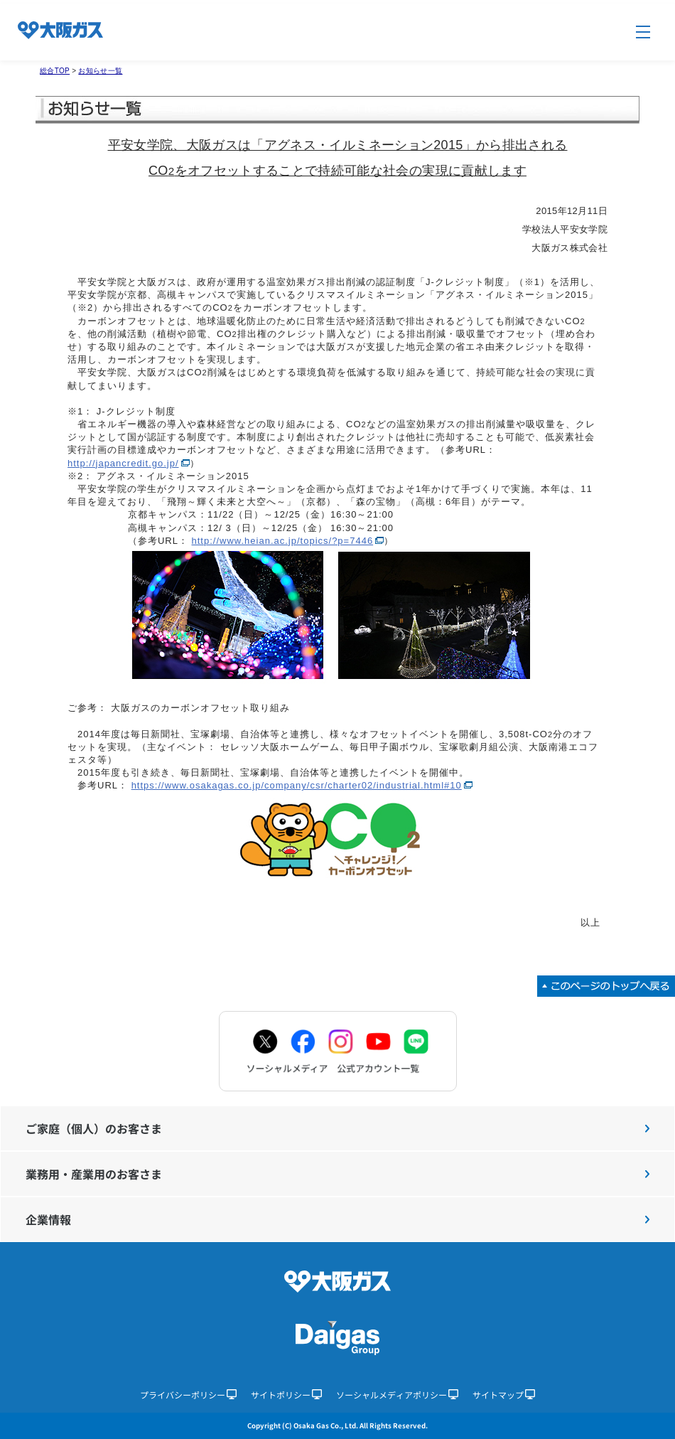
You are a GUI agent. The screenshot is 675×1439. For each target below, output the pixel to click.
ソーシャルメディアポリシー (397, 1395)
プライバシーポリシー (188, 1395)
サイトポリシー (286, 1395)
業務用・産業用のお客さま (337, 1173)
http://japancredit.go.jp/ (123, 463)
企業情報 (337, 1219)
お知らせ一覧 (100, 71)
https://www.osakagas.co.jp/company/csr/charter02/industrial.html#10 (296, 785)
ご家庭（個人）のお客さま (337, 1128)
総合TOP (55, 71)
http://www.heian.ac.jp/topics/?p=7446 (283, 540)
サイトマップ (503, 1395)
